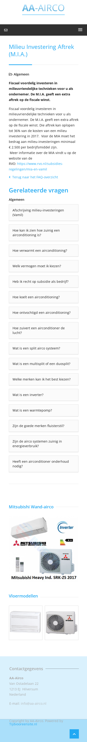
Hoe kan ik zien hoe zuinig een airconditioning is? (36, 232)
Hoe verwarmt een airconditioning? (40, 250)
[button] (80, 30)
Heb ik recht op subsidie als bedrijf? (40, 281)
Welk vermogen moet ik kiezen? (37, 266)
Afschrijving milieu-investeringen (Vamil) (38, 212)
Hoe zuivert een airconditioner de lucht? (39, 330)
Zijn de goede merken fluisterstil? (38, 426)
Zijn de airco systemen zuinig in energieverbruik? (37, 443)
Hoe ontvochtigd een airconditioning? (42, 312)
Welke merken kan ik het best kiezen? (42, 379)
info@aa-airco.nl (33, 703)
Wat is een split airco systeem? (36, 348)
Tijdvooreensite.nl (23, 724)
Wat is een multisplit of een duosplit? (41, 364)
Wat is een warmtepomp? (32, 410)
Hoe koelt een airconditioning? (36, 297)
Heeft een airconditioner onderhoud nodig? (41, 463)
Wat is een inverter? (28, 395)
